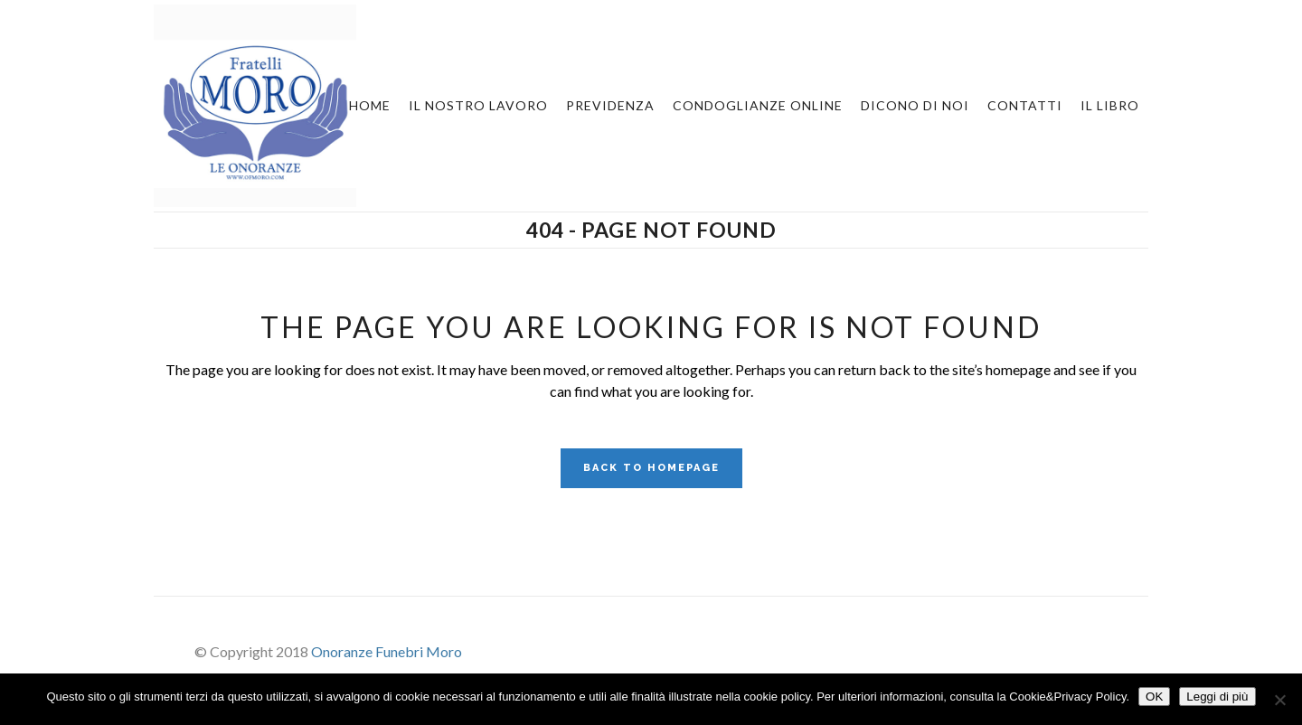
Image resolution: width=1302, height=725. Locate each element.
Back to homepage (651, 468)
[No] (1279, 700)
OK (1154, 696)
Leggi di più (1217, 696)
